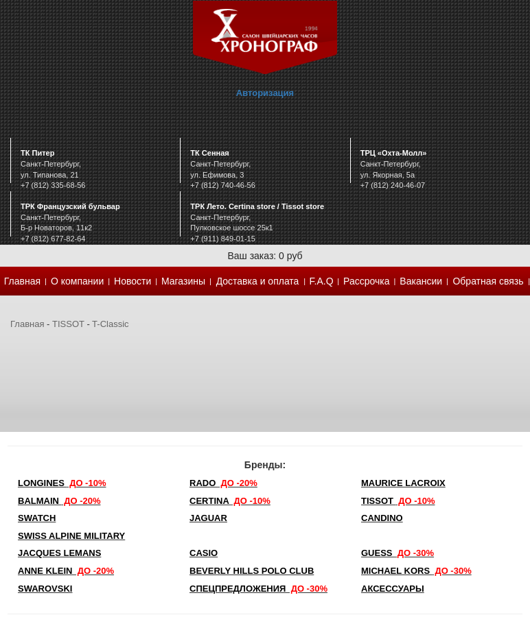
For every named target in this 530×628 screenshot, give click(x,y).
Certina (229, 501)
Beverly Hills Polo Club (251, 571)
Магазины (183, 281)
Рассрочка (366, 281)
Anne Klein (66, 571)
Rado (223, 483)
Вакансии (421, 281)
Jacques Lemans (59, 553)
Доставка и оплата (257, 281)
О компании (77, 281)
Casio (203, 553)
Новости (132, 281)
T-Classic (110, 324)
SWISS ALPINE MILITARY (71, 536)
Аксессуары (392, 588)
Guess (397, 553)
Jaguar (208, 518)
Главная (22, 281)
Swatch (37, 518)
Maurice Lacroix (403, 483)
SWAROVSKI (45, 588)
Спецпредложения (258, 588)
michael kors (416, 571)
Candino (382, 518)
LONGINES (62, 483)
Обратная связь (487, 281)
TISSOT (68, 324)
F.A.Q (322, 281)
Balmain (59, 501)
